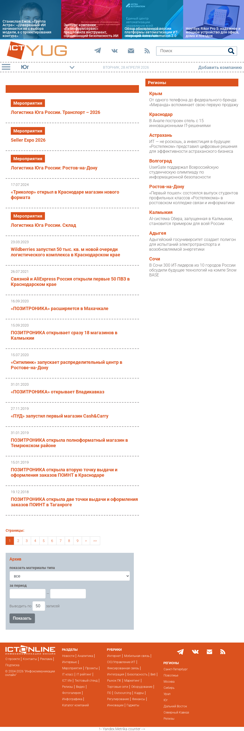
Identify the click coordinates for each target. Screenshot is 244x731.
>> (95, 541)
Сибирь (169, 688)
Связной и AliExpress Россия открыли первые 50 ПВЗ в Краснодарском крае (70, 281)
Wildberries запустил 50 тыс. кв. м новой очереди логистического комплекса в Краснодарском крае (65, 252)
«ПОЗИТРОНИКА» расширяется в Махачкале (59, 308)
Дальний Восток (175, 706)
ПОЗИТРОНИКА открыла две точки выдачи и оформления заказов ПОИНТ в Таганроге (74, 502)
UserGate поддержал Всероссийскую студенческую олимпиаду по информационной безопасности (184, 172)
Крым (155, 93)
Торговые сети (117, 687)
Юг (166, 700)
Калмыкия (161, 212)
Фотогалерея (71, 693)
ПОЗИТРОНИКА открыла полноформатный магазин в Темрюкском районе (69, 442)
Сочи (154, 258)
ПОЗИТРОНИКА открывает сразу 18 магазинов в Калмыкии (64, 335)
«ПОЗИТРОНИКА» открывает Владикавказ (57, 391)
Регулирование (118, 699)
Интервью (69, 662)
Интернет (114, 656)
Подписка (12, 665)
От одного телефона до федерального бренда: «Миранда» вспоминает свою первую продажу (193, 102)
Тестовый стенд (86, 680)
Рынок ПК (114, 680)
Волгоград (160, 161)
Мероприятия (27, 103)
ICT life (67, 680)
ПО (109, 693)
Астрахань (160, 135)
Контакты (30, 659)
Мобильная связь (136, 656)
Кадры (139, 693)
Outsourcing (122, 693)
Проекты (91, 668)
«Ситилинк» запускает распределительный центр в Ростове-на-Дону (66, 364)
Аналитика (85, 656)
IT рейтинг (84, 674)
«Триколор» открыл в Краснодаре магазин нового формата (65, 194)
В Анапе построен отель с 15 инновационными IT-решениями (180, 123)
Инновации (115, 705)
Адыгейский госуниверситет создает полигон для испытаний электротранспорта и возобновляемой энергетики (192, 244)
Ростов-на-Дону (166, 186)
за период (18, 585)
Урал (167, 694)
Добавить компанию (220, 67)
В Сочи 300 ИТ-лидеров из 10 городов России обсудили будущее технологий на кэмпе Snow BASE (193, 270)
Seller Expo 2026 (28, 140)
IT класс (67, 674)
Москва (169, 681)
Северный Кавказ (176, 712)
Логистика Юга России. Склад (43, 225)
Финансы (138, 699)
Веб (153, 674)
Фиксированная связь (123, 668)
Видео (80, 687)
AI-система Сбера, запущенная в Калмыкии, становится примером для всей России (191, 221)
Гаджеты (133, 705)
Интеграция (115, 674)
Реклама (46, 659)
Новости (68, 656)
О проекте (12, 659)
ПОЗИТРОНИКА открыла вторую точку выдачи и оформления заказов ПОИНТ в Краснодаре (64, 472)
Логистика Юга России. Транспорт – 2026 (55, 112)
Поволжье (171, 675)
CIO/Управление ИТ (121, 662)
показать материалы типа (32, 568)
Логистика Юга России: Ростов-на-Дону (54, 167)
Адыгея (157, 233)
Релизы (67, 687)
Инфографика (72, 699)
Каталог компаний (75, 705)
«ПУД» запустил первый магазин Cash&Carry (59, 416)
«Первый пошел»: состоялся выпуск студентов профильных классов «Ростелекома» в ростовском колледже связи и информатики (193, 198)
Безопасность (137, 674)
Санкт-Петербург (176, 669)
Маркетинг (132, 680)
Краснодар (161, 114)
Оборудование (141, 687)
